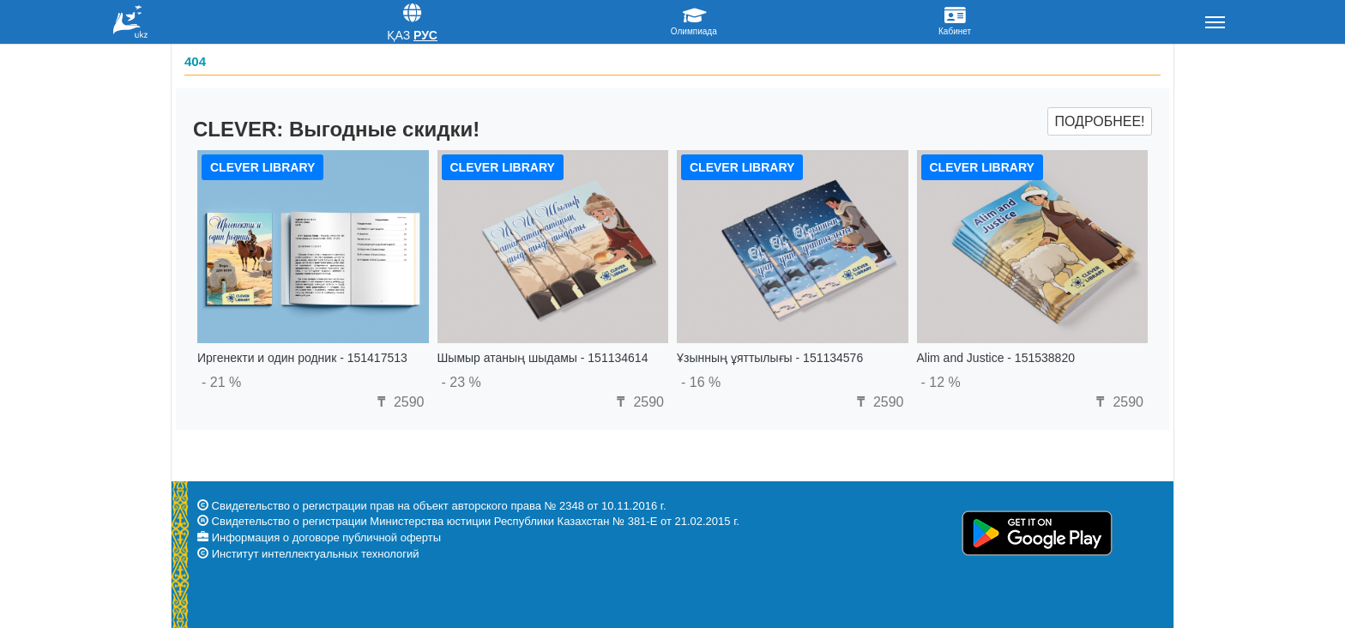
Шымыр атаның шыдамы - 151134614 (542, 358)
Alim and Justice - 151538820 (996, 358)
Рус (425, 35)
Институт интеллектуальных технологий (315, 553)
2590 (398, 402)
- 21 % (221, 382)
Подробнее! (1099, 121)
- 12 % (941, 382)
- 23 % (461, 382)
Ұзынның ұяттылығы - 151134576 (770, 358)
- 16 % (701, 382)
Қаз (398, 35)
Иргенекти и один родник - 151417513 (302, 358)
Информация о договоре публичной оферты (326, 537)
